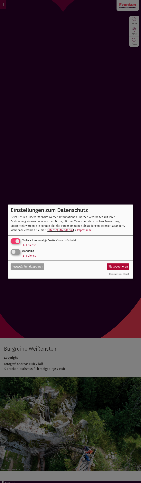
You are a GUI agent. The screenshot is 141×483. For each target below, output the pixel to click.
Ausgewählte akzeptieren (27, 266)
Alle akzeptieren (118, 266)
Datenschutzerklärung (60, 230)
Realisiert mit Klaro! (119, 274)
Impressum (84, 230)
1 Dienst (29, 245)
